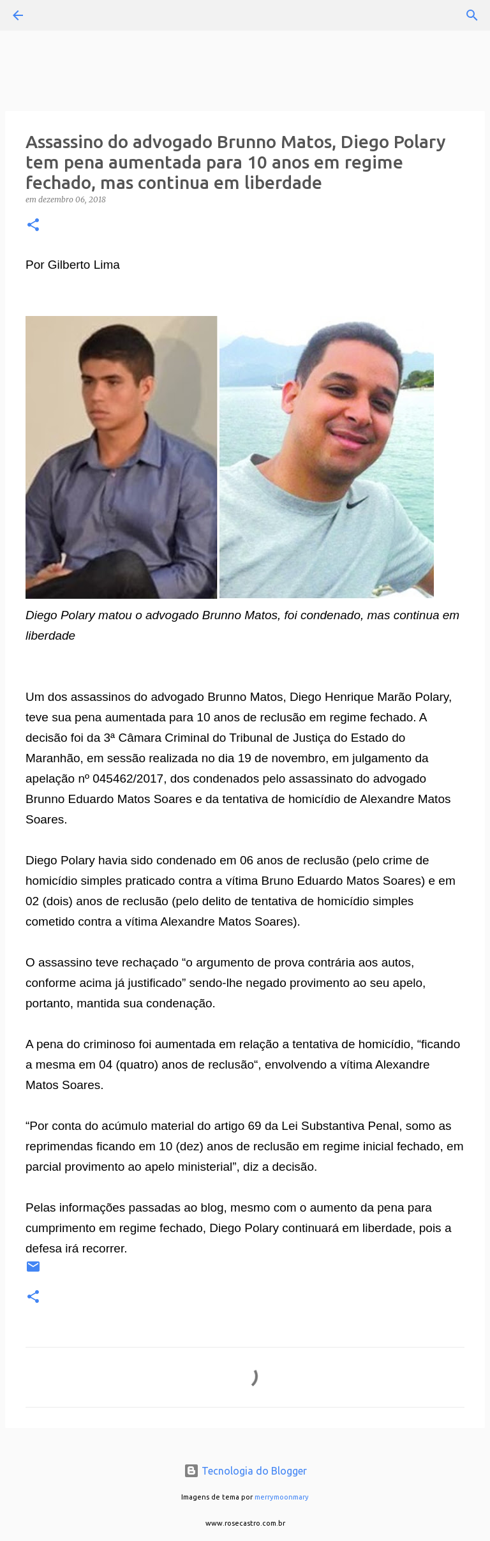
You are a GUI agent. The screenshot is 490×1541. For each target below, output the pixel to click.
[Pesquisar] (53, 15)
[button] (33, 225)
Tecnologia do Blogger (245, 1471)
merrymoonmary (282, 1497)
